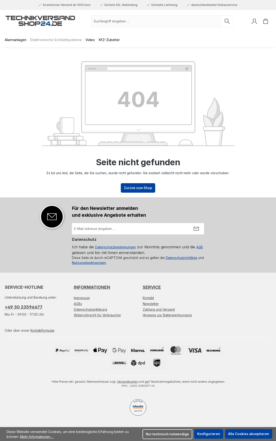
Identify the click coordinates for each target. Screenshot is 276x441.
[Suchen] (227, 21)
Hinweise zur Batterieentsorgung (167, 315)
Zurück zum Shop (138, 188)
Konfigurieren (208, 434)
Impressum (82, 298)
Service (152, 287)
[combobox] (156, 21)
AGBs (78, 304)
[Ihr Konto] (254, 21)
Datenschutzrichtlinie (181, 258)
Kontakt (148, 298)
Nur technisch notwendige (167, 434)
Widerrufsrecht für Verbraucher (97, 315)
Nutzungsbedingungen (89, 263)
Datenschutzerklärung (90, 309)
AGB (199, 247)
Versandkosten (127, 381)
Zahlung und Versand (159, 309)
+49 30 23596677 (23, 307)
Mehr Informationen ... (36, 437)
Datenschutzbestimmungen (115, 247)
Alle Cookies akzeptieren (248, 434)
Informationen (92, 287)
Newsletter (151, 304)
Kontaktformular (42, 330)
